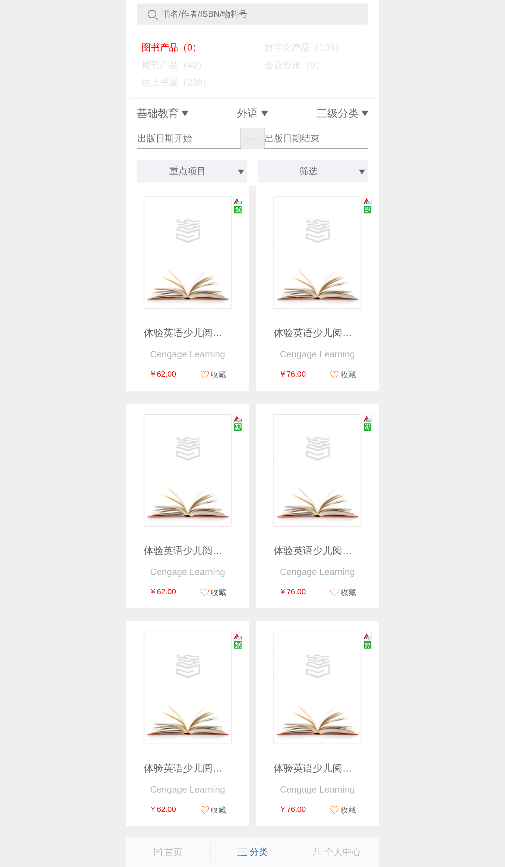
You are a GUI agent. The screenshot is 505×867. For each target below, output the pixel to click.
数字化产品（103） (298, 47)
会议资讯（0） (289, 65)
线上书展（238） (171, 82)
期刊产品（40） (169, 65)
